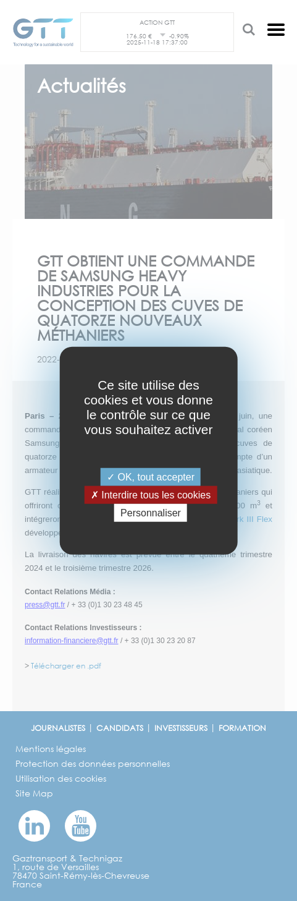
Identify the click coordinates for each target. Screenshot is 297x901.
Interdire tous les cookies (151, 494)
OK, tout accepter (151, 476)
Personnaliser (150, 513)
